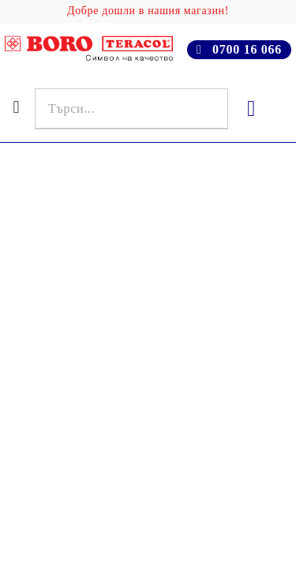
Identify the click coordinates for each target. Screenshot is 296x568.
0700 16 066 (247, 49)
